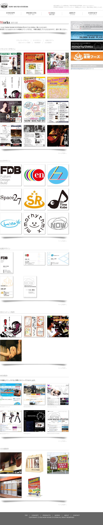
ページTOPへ (62, 153)
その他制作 (48, 42)
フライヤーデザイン (22, 40)
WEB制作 (37, 42)
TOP (26, 515)
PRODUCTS (46, 515)
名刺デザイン (49, 40)
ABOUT (66, 515)
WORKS (57, 515)
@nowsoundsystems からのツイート (82, 68)
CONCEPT (35, 515)
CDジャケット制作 (24, 42)
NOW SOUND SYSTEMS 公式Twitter (84, 66)
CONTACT (76, 515)
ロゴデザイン (37, 40)
